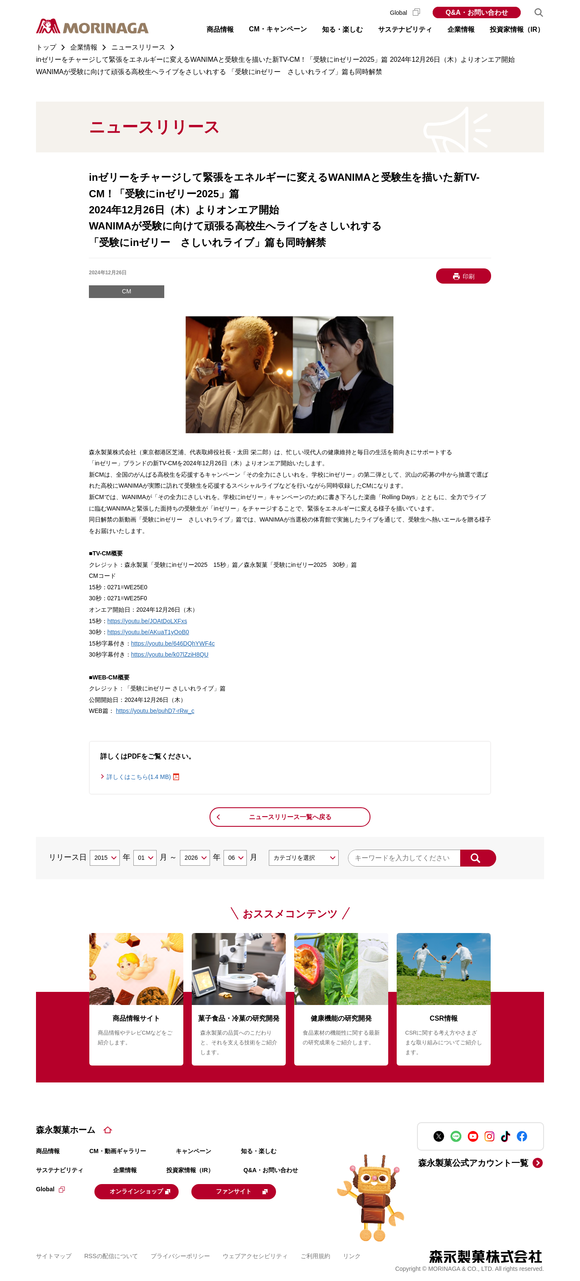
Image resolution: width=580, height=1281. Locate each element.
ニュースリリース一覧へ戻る (290, 816)
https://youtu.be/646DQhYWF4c (173, 643)
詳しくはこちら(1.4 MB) (139, 776)
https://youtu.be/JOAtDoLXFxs (147, 621)
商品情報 (48, 1151)
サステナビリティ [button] (405, 29)
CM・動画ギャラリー (117, 1151)
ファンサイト (257, 1190)
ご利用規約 (315, 1255)
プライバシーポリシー (180, 1255)
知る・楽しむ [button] (342, 29)
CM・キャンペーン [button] (278, 29)
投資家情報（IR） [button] (517, 29)
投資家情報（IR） (190, 1170)
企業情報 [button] (461, 29)
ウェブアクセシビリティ (255, 1255)
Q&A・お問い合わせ (476, 12)
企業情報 (125, 1170)
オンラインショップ (147, 1190)
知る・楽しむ (258, 1151)
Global (405, 12)
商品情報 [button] (220, 29)
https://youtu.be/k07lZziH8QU (170, 654)
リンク (352, 1255)
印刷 (469, 276)
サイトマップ (54, 1255)
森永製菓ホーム (65, 1130)
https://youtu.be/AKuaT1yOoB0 (148, 632)
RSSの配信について (111, 1255)
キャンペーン (193, 1151)
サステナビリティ (59, 1170)
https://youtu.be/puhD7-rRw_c (155, 710)
